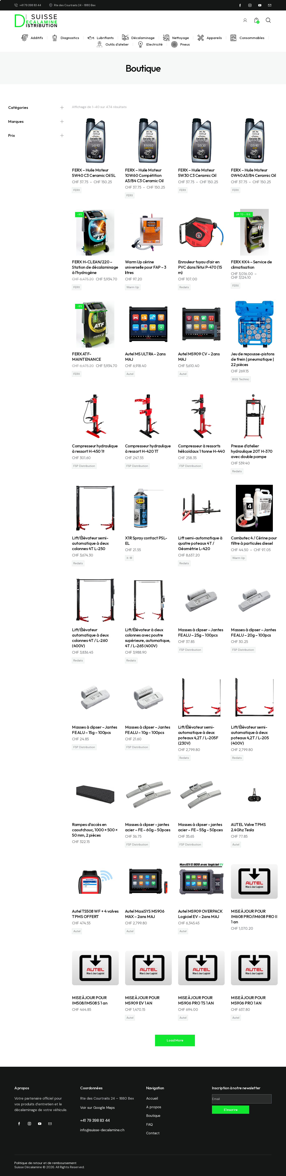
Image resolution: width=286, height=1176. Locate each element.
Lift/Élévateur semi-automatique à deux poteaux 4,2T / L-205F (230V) (198, 735)
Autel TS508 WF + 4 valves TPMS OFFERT (95, 914)
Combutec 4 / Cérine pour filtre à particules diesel (254, 540)
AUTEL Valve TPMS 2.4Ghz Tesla (248, 827)
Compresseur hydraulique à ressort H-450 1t (95, 448)
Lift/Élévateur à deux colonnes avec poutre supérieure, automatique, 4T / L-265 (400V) (147, 637)
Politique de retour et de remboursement (45, 1163)
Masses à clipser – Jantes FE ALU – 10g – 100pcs (147, 729)
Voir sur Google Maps (97, 1107)
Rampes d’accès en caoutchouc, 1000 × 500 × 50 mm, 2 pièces (94, 830)
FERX (76, 190)
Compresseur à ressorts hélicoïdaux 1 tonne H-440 (201, 448)
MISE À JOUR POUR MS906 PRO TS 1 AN (196, 1000)
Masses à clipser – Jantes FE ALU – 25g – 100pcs (200, 632)
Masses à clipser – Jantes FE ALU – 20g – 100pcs (253, 632)
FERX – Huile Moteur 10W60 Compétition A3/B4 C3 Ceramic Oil (144, 175)
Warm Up (132, 287)
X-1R (129, 558)
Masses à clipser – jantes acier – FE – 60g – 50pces (147, 827)
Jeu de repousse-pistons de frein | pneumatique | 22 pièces (252, 359)
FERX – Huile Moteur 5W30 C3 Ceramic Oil (197, 172)
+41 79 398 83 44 (95, 1120)
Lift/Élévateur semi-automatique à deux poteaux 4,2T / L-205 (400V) (250, 735)
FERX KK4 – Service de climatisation (251, 264)
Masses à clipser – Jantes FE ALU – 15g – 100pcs (94, 729)
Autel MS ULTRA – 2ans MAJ (145, 356)
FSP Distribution (84, 466)
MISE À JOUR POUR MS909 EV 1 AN (142, 1000)
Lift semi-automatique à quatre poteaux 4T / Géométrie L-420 (200, 543)
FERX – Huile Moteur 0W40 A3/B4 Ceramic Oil (253, 172)
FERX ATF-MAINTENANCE (86, 356)
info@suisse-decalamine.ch (102, 1130)
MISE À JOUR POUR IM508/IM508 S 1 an (89, 1000)
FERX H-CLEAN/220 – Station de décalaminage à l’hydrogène (95, 267)
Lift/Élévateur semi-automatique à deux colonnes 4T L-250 (90, 543)
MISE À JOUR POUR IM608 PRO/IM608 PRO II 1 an (254, 916)
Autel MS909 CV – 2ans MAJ (199, 356)
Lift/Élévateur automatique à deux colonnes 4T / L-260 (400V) (90, 637)
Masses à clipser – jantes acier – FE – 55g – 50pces (200, 827)
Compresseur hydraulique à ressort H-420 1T (148, 448)
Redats (184, 287)
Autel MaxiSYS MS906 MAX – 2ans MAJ (144, 914)
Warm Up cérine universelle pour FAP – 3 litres (145, 267)
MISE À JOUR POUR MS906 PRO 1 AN (248, 1000)
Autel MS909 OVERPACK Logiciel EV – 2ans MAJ (200, 914)
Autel (129, 374)
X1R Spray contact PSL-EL (146, 540)
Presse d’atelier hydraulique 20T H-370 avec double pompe (251, 451)
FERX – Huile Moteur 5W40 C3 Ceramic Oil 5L (94, 172)
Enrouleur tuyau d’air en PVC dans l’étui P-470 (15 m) (200, 267)
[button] (175, 1040)
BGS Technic (240, 379)
